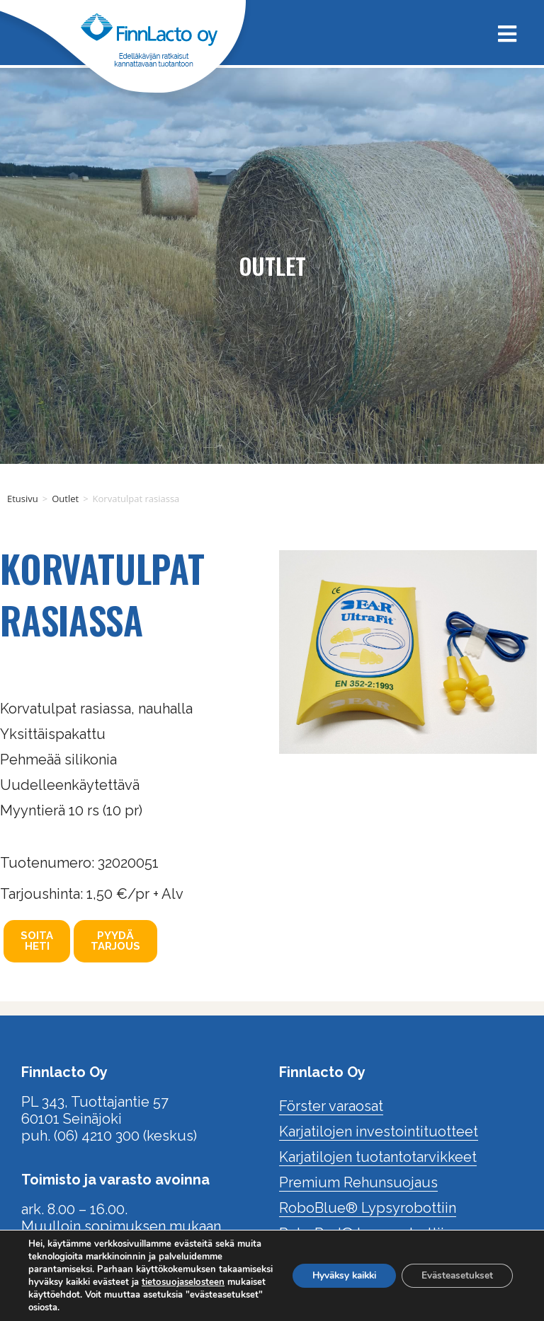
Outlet (65, 498)
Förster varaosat (331, 1106)
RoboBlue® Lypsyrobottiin (367, 1207)
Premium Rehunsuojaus (358, 1182)
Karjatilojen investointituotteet (378, 1131)
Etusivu (22, 498)
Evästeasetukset (455, 1275)
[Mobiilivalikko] (502, 32)
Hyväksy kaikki (335, 1275)
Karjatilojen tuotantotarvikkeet (378, 1156)
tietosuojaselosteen (78, 1294)
